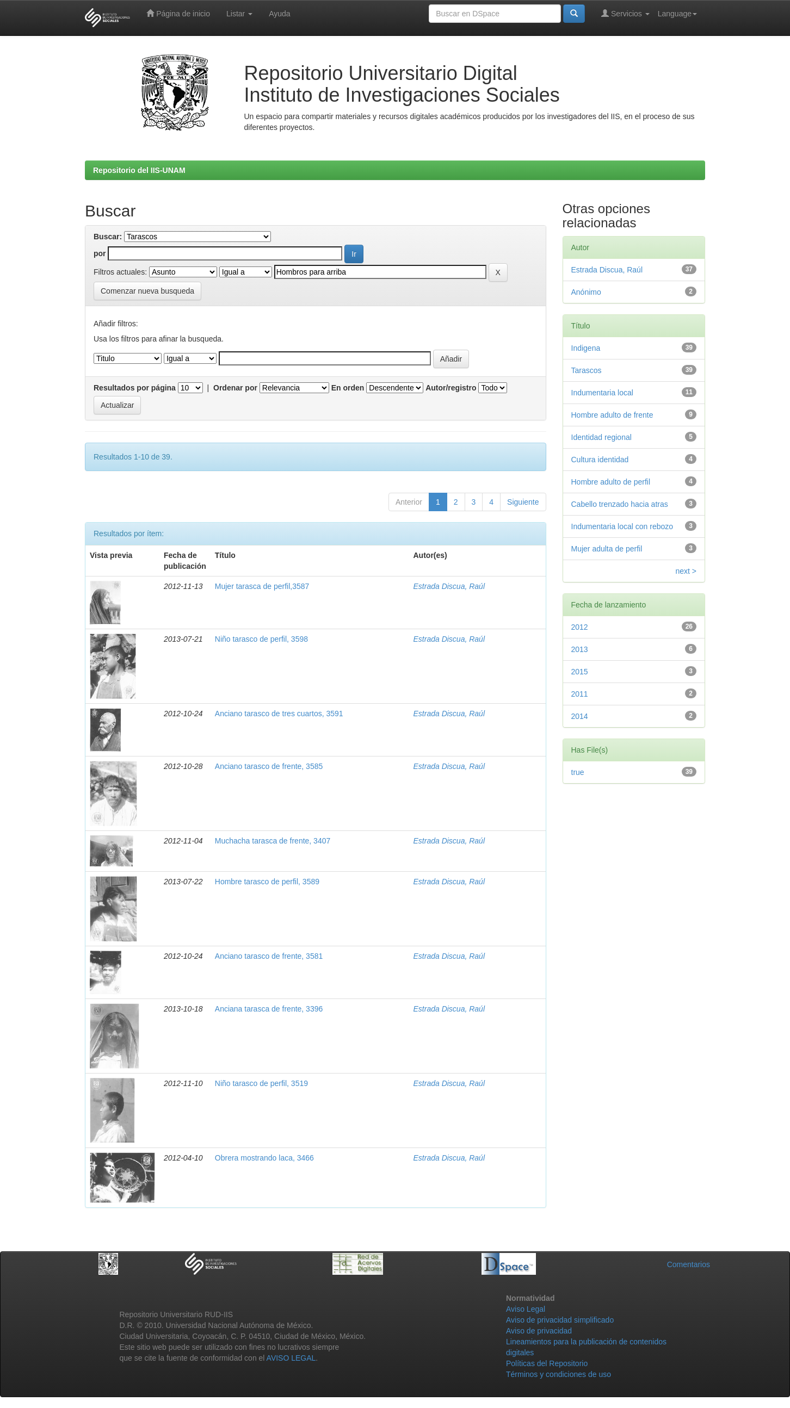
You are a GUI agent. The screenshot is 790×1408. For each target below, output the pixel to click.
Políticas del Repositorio (547, 1363)
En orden (348, 387)
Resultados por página (135, 387)
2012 (579, 627)
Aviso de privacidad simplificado (560, 1320)
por (100, 253)
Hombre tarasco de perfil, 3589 (267, 881)
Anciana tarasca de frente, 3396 (269, 1008)
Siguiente (523, 502)
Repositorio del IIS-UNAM (139, 170)
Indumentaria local (602, 392)
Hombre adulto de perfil (611, 481)
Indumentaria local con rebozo (622, 526)
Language (677, 13)
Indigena (586, 348)
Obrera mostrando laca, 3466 (264, 1157)
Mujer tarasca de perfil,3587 (262, 586)
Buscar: (108, 236)
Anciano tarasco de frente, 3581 (269, 956)
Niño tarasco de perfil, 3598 (261, 639)
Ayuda (279, 13)
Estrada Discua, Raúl (449, 586)
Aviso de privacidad (539, 1330)
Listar (239, 13)
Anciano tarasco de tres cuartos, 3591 (279, 713)
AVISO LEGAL (291, 1358)
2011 (579, 694)
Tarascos (586, 370)
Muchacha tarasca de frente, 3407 (272, 840)
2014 (579, 716)
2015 (579, 671)
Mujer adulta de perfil (607, 548)
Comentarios (688, 1264)
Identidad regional (601, 437)
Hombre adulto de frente (612, 415)
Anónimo (586, 292)
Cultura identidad (600, 459)
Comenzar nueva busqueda (147, 291)
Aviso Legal (525, 1309)
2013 (579, 649)
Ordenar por (235, 387)
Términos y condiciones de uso (558, 1374)
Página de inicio (178, 13)
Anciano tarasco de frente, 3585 (269, 766)
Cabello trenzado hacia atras (619, 504)
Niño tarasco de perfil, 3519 (261, 1083)
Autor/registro (450, 387)
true (577, 772)
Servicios (625, 13)
